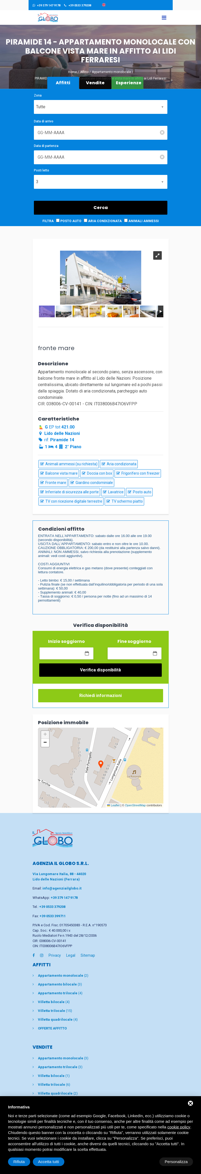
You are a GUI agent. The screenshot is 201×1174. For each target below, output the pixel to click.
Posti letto (41, 170)
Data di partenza (46, 146)
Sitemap (88, 955)
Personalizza (24, 1161)
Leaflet (113, 805)
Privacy (55, 955)
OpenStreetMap (135, 805)
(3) (60, 984)
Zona (38, 95)
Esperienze (128, 83)
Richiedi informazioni (100, 695)
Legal (70, 955)
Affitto (84, 72)
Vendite (95, 83)
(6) (54, 1084)
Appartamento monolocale (111, 72)
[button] (100, 765)
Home (72, 72)
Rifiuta (147, 1161)
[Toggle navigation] (164, 17)
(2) (63, 975)
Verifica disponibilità (100, 669)
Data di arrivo (43, 121)
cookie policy (178, 1127)
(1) (54, 1075)
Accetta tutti (177, 1161)
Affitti (63, 83)
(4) (60, 993)
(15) (55, 1011)
